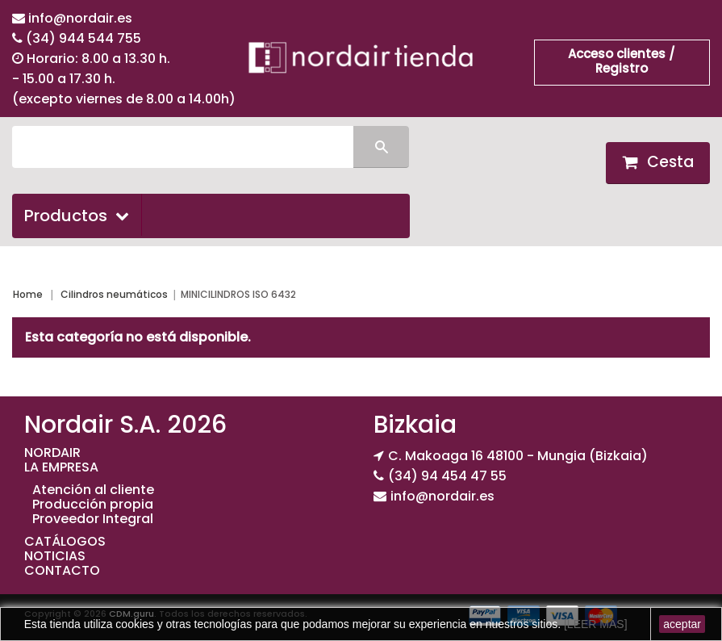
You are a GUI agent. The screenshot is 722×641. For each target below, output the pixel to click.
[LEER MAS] (594, 624)
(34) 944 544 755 (83, 38)
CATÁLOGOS (65, 541)
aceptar (682, 624)
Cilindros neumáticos (114, 294)
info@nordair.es (80, 18)
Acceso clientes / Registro (621, 61)
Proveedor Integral (92, 518)
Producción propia (92, 504)
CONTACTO (62, 570)
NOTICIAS (55, 556)
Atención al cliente (93, 489)
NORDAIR (52, 452)
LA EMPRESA (61, 467)
